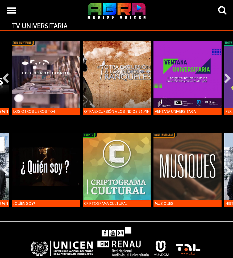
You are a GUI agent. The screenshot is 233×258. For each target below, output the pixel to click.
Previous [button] (5, 78)
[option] (46, 79)
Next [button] (228, 78)
